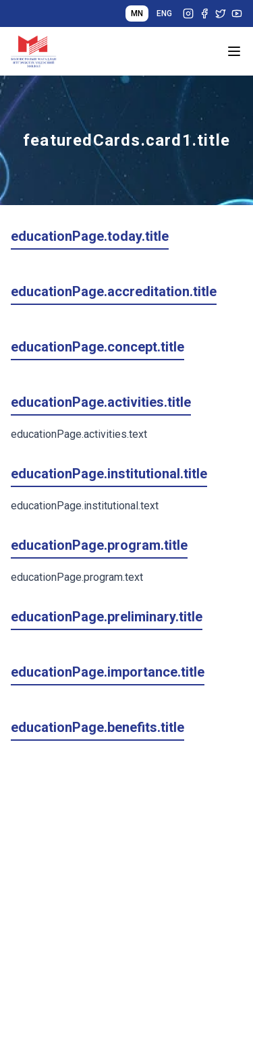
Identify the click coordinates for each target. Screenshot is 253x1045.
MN (137, 13)
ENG (164, 13)
